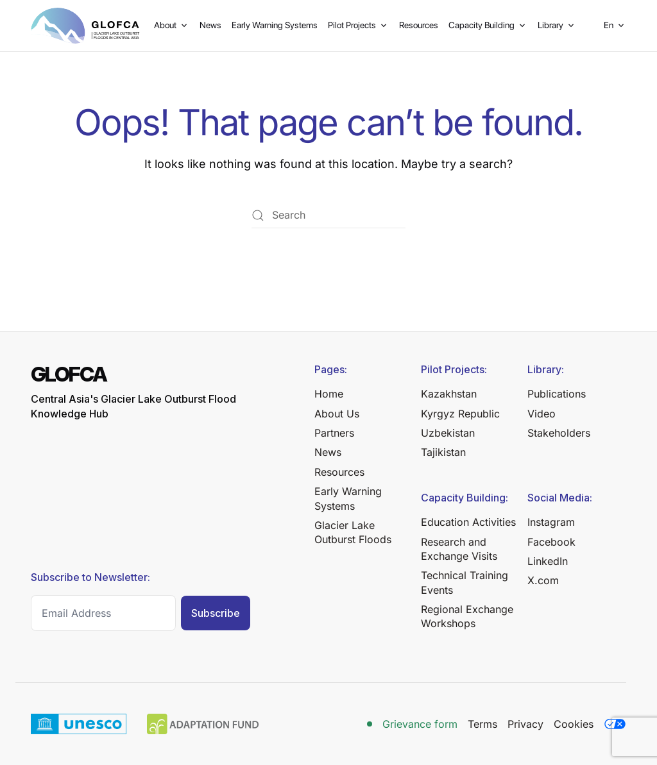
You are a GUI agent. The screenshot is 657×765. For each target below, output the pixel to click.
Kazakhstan (449, 393)
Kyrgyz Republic (460, 413)
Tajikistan (443, 452)
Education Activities (468, 522)
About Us (336, 413)
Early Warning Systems (275, 25)
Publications (556, 393)
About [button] (171, 25)
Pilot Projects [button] (358, 25)
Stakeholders (558, 432)
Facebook (551, 541)
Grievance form (419, 724)
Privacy (525, 724)
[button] (615, 25)
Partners (334, 432)
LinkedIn (547, 561)
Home (328, 393)
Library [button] (557, 25)
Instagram (551, 522)
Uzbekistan (448, 432)
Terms (482, 724)
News (210, 25)
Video (541, 413)
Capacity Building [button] (487, 25)
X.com (543, 580)
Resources (418, 25)
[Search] (328, 215)
